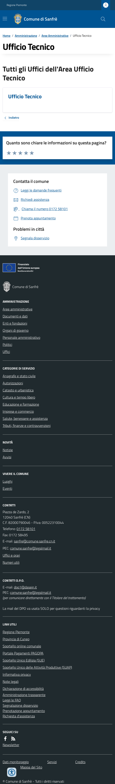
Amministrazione (26, 35)
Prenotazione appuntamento (24, 710)
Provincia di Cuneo (16, 639)
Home (6, 35)
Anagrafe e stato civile (19, 376)
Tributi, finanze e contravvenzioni (27, 425)
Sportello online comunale (22, 646)
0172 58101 (26, 528)
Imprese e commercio (18, 411)
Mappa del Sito (31, 767)
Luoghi (7, 481)
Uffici (6, 351)
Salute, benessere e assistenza (25, 418)
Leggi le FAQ (12, 700)
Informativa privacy (17, 674)
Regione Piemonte (17, 5)
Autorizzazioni (13, 383)
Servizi (52, 762)
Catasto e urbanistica (18, 390)
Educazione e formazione (21, 404)
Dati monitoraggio (16, 762)
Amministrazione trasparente (24, 694)
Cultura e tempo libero (19, 397)
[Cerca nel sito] (101, 19)
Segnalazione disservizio (20, 705)
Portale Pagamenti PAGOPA (23, 653)
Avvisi (7, 457)
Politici (7, 344)
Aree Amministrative (54, 35)
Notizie (8, 450)
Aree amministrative (17, 309)
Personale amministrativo (21, 337)
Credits (80, 762)
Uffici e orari (11, 555)
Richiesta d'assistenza (19, 716)
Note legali (11, 681)
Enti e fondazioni (15, 323)
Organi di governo (15, 330)
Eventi (7, 488)
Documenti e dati (15, 316)
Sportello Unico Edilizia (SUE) (24, 660)
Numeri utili (11, 562)
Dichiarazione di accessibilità (23, 688)
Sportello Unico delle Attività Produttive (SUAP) (37, 667)
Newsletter (11, 744)
